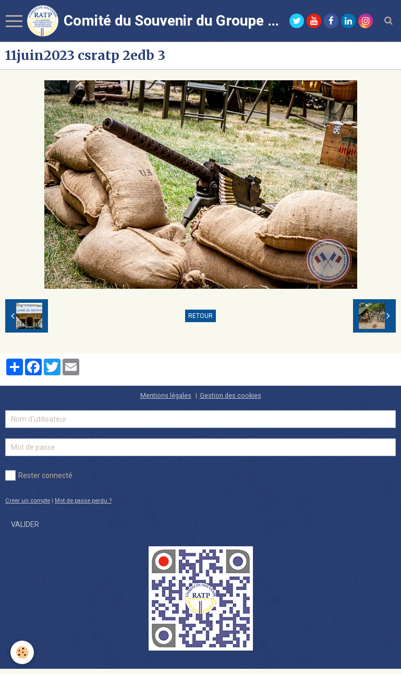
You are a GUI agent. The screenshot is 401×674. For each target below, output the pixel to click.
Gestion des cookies (230, 395)
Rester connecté (38, 475)
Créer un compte (27, 500)
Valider (25, 524)
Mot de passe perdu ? (83, 500)
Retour (200, 316)
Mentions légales (165, 395)
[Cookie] (22, 652)
